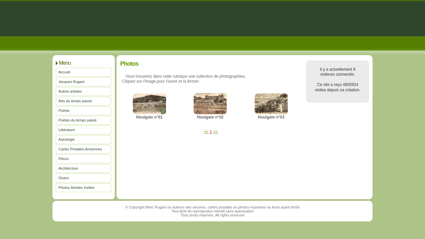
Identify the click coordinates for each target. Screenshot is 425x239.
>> (215, 131)
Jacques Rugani (71, 82)
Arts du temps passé (75, 101)
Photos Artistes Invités (76, 188)
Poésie (64, 111)
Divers (63, 178)
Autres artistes (70, 91)
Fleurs (63, 159)
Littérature (66, 130)
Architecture (68, 168)
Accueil (64, 72)
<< (206, 131)
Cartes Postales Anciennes (80, 149)
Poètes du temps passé (77, 120)
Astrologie (66, 139)
